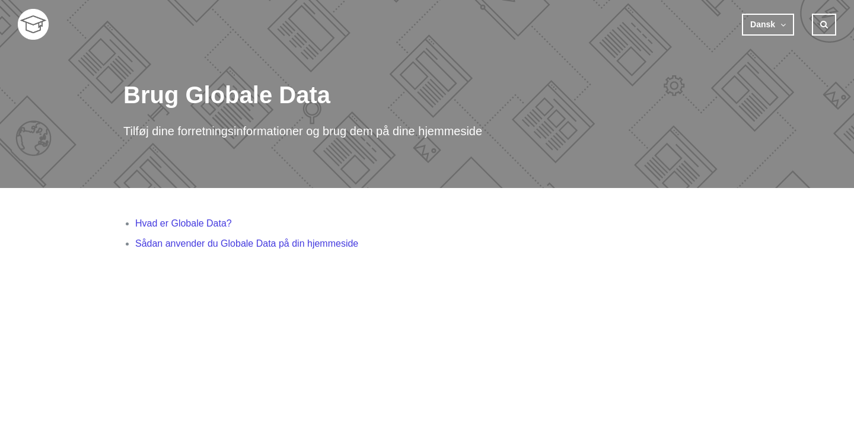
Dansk (763, 24)
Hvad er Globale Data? (183, 223)
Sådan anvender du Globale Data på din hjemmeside (246, 243)
